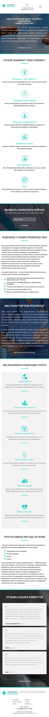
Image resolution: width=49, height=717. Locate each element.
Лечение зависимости (24, 433)
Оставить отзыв (24, 681)
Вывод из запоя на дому (24, 407)
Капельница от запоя (24, 459)
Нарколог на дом (24, 486)
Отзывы (27, 699)
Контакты (28, 704)
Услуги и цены (17, 701)
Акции (14, 704)
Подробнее (24, 391)
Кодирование (24, 381)
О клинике (16, 699)
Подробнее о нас (24, 48)
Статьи (27, 701)
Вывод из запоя (24, 512)
